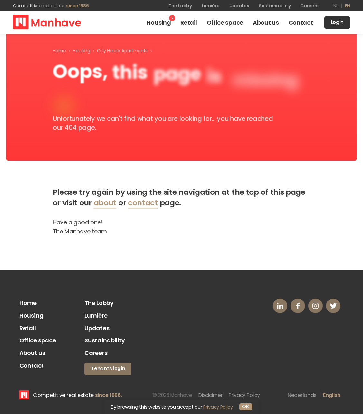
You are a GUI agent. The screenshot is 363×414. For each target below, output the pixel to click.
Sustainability (275, 6)
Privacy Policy (244, 395)
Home (28, 303)
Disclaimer (210, 395)
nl (335, 6)
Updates (239, 6)
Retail (27, 328)
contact (143, 204)
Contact (31, 365)
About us (32, 353)
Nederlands (302, 395)
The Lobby (180, 6)
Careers (309, 6)
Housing (31, 315)
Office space (37, 340)
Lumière (211, 6)
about (105, 204)
